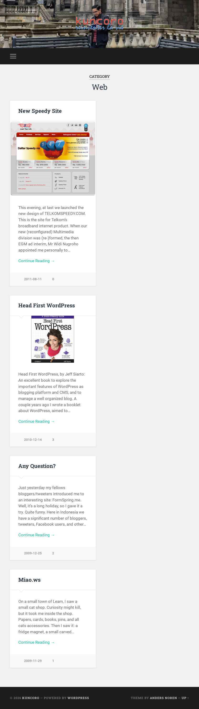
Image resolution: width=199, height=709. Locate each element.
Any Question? (37, 465)
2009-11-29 (33, 661)
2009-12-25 (33, 553)
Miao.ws (29, 579)
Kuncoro (30, 698)
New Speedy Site (40, 110)
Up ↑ (185, 698)
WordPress (78, 698)
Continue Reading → (36, 260)
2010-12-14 (33, 440)
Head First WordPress (46, 305)
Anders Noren (163, 698)
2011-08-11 (33, 279)
